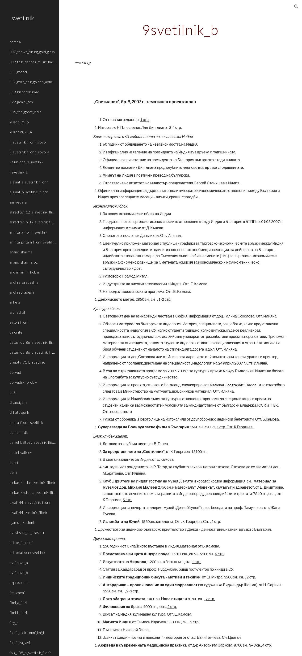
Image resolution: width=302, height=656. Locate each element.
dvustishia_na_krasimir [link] (27, 532)
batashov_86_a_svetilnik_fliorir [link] (32, 342)
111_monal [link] (18, 72)
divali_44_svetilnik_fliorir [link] (28, 512)
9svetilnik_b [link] (18, 172)
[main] (180, 29)
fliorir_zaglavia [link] (20, 642)
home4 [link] (15, 41)
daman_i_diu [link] (19, 432)
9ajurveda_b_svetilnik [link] (26, 162)
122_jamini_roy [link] (21, 102)
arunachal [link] (17, 312)
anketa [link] (15, 302)
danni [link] (13, 462)
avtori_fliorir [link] (19, 322)
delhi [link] (13, 472)
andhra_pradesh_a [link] (23, 282)
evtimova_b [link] (18, 572)
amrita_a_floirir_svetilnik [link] (28, 232)
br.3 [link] (12, 392)
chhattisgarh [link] (19, 412)
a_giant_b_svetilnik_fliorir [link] (28, 192)
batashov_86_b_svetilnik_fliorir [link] (32, 352)
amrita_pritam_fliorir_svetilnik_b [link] (32, 242)
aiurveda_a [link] (18, 202)
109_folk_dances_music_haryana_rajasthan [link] (32, 62)
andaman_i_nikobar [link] (24, 272)
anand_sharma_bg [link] (23, 262)
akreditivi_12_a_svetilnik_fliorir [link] (32, 212)
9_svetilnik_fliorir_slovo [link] (27, 142)
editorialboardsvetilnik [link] (27, 552)
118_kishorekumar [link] (24, 92)
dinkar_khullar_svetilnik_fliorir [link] (32, 482)
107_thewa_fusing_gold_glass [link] (32, 51)
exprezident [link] (19, 582)
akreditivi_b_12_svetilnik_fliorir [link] (32, 222)
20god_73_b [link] (19, 122)
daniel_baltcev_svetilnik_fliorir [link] (32, 442)
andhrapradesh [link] (21, 292)
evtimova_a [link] (18, 562)
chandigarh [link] (18, 402)
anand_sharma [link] (20, 252)
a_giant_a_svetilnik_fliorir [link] (28, 182)
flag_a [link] (13, 622)
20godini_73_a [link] (20, 132)
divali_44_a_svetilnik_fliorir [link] (30, 502)
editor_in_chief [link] (21, 542)
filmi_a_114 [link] (18, 602)
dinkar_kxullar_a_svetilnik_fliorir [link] (32, 492)
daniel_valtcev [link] (20, 452)
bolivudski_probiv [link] (23, 382)
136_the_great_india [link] (25, 111)
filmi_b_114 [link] (18, 612)
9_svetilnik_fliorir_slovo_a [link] (29, 152)
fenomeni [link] (17, 592)
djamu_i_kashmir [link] (22, 522)
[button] (296, 6)
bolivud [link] (15, 372)
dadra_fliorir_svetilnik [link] (26, 422)
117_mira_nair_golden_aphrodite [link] (32, 81)
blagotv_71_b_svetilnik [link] (27, 362)
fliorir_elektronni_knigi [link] (26, 632)
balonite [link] (15, 332)
